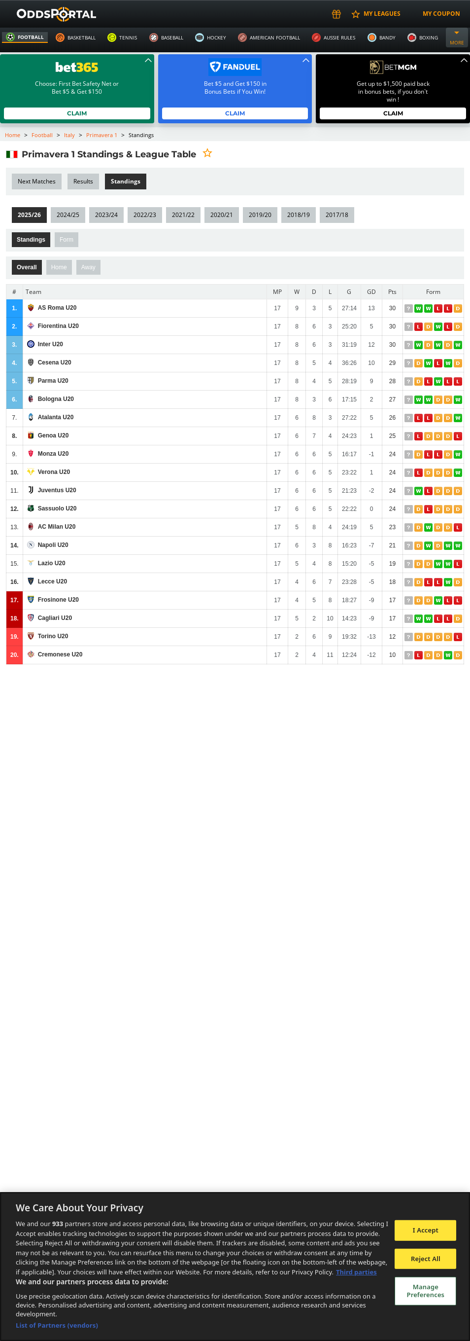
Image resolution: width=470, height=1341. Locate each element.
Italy (69, 135)
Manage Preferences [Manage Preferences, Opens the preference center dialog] (426, 1290)
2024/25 (67, 215)
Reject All (425, 1258)
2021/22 (182, 215)
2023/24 (106, 215)
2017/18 (335, 215)
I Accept (425, 1230)
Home (13, 135)
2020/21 (220, 215)
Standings (31, 239)
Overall (27, 267)
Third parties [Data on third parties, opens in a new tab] (356, 1272)
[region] (235, 1266)
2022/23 (144, 215)
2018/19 (297, 215)
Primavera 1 (101, 135)
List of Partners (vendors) (57, 1325)
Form (66, 239)
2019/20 (258, 215)
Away (88, 267)
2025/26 (29, 215)
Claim (77, 113)
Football (42, 135)
